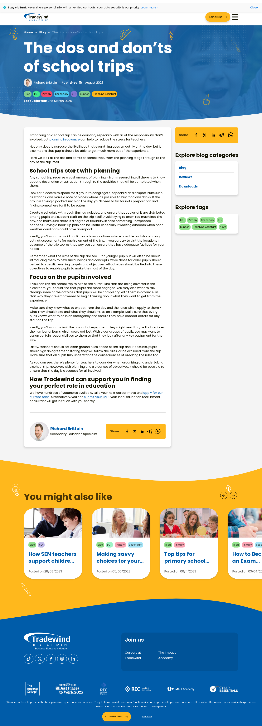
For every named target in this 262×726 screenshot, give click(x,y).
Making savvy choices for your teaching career (118, 559)
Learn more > (149, 7)
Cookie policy (157, 706)
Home (28, 32)
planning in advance (64, 139)
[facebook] (127, 431)
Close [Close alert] (254, 7)
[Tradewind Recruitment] (36, 17)
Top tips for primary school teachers (184, 561)
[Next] (233, 495)
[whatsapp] (158, 431)
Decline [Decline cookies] (147, 716)
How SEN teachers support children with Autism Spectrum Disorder (52, 558)
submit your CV (95, 397)
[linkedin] (142, 431)
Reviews (185, 177)
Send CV (215, 17)
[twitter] (135, 431)
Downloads (188, 186)
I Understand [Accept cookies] (114, 716)
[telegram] (150, 431)
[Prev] (224, 495)
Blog (42, 32)
